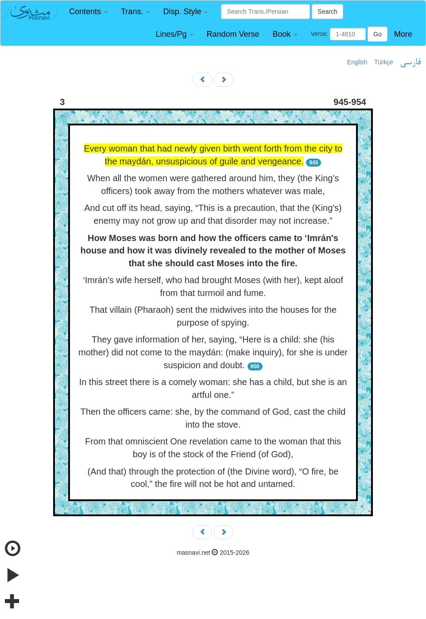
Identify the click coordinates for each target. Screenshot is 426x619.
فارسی (410, 62)
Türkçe (383, 62)
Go (377, 34)
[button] (88, 11)
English (357, 62)
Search (327, 11)
